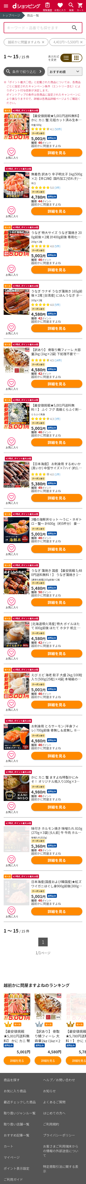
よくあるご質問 (54, 1078)
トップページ (11, 15)
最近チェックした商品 (20, 1078)
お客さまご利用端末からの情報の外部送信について (60, 1127)
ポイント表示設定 (16, 1144)
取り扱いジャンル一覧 (20, 1089)
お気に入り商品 (15, 1067)
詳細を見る (57, 152)
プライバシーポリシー (59, 1111)
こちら (57, 1173)
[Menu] (6, 6)
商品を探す (12, 1056)
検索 (74, 28)
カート (8, 1122)
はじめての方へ (54, 1089)
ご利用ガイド (13, 1155)
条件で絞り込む (24, 71)
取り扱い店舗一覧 (16, 1100)
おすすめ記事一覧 (16, 1111)
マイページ (12, 1133)
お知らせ (49, 1067)
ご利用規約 (51, 1100)
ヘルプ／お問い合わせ (59, 1056)
